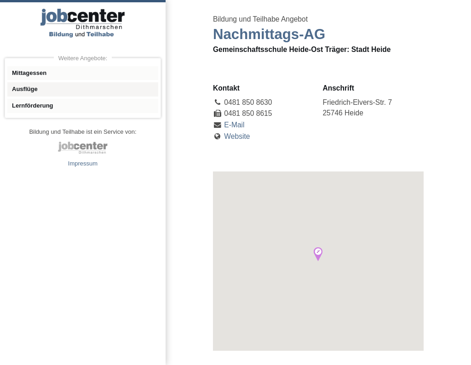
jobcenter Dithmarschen (83, 147)
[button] (318, 254)
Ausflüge (25, 89)
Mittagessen (29, 72)
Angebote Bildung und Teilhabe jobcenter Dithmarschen (83, 23)
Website (237, 136)
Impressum (83, 163)
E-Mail (234, 125)
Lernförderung (32, 105)
